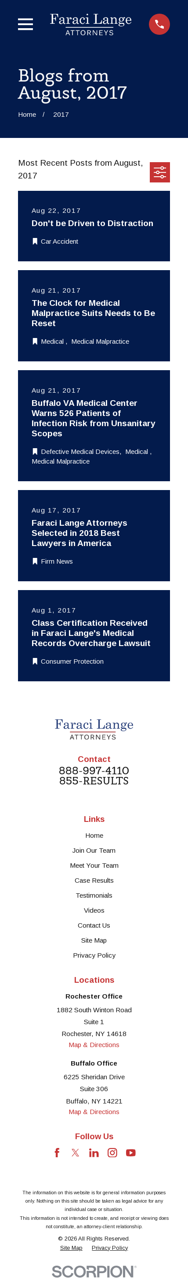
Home (94, 835)
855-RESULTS (94, 781)
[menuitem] (71, 1248)
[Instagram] (112, 1153)
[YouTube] (131, 1153)
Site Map (94, 940)
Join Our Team (94, 850)
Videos (94, 910)
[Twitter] (75, 1153)
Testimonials (94, 895)
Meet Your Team (94, 865)
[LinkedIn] (94, 1153)
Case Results (94, 880)
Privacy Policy (94, 955)
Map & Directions (94, 1044)
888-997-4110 (94, 770)
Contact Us (94, 925)
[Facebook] (57, 1153)
